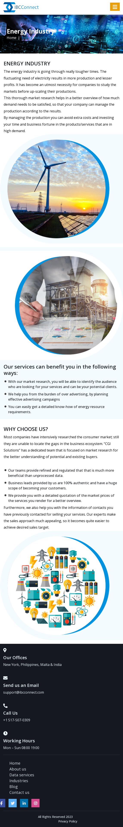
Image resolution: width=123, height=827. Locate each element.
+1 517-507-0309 (16, 720)
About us (52, 769)
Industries (53, 780)
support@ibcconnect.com (23, 692)
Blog (48, 786)
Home (11, 37)
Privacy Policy (102, 821)
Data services (56, 774)
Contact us (54, 792)
